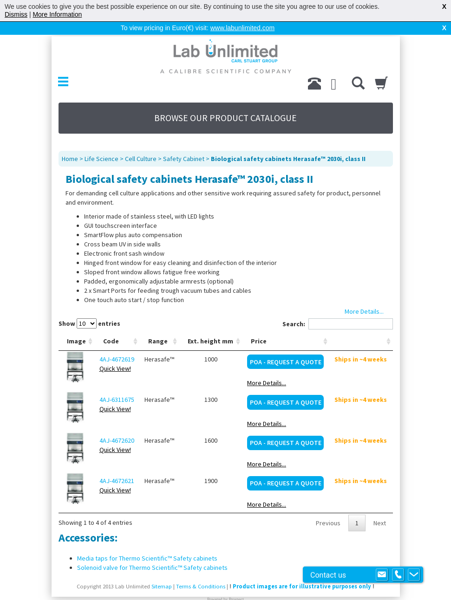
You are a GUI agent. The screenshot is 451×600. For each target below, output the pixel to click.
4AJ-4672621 (116, 466)
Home (70, 144)
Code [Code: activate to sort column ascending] (111, 326)
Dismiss (16, 14)
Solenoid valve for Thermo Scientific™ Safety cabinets (152, 552)
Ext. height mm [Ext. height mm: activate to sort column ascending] (210, 326)
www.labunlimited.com (242, 28)
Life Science (101, 144)
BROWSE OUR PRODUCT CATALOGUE (225, 103)
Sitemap (161, 571)
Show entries (89, 308)
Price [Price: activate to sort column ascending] (259, 326)
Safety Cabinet (183, 144)
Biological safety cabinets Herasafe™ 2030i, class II (288, 144)
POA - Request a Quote (285, 347)
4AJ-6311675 (116, 385)
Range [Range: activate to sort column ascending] (158, 326)
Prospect (236, 584)
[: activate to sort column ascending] (361, 326)
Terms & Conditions (200, 571)
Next (379, 508)
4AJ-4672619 (116, 344)
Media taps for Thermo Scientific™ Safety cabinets (147, 543)
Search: (337, 309)
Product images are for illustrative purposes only (302, 571)
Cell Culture (141, 144)
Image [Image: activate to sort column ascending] (76, 326)
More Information (57, 14)
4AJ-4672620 (116, 425)
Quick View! (115, 353)
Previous (328, 508)
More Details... (266, 368)
